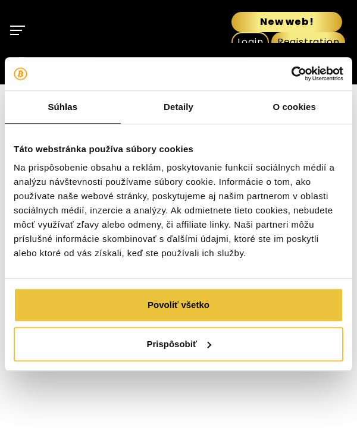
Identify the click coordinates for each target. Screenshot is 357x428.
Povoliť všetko (178, 305)
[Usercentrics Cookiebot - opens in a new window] (291, 73)
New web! (287, 22)
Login (250, 42)
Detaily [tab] (178, 107)
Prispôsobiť (178, 344)
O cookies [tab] (294, 107)
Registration (308, 42)
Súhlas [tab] (62, 107)
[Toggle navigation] (18, 30)
